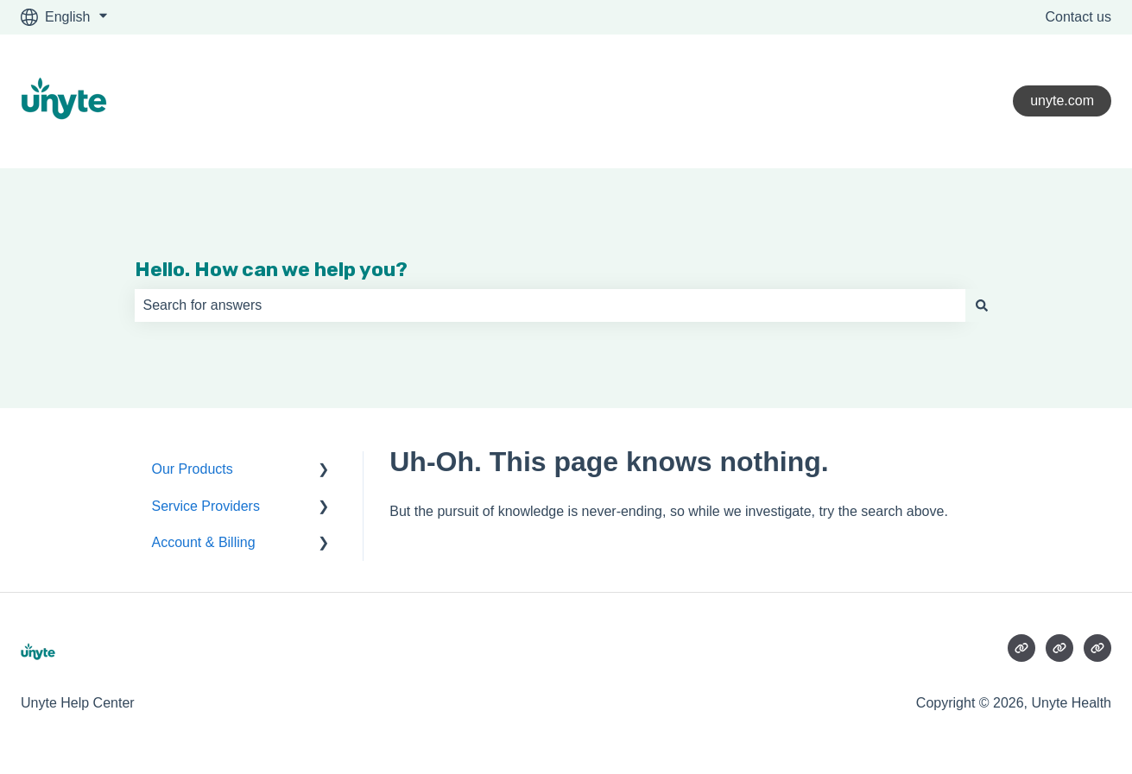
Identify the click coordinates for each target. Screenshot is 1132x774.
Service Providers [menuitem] (206, 506)
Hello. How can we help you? (271, 269)
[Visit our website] (1021, 648)
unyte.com (1062, 100)
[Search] (981, 305)
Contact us (1078, 16)
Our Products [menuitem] (192, 469)
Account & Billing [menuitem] (204, 542)
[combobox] (550, 305)
